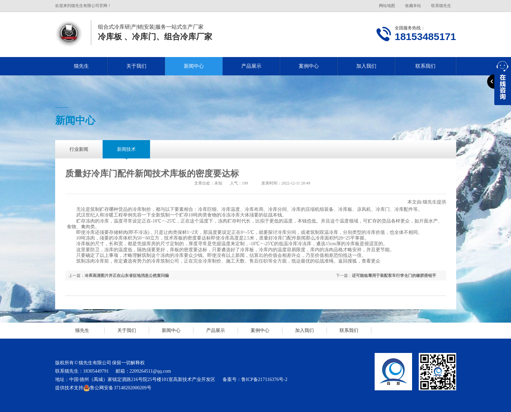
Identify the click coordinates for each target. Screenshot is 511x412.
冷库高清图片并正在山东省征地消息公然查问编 (127, 275)
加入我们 (366, 66)
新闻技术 (126, 149)
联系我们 (425, 66)
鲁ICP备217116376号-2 (264, 379)
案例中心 (309, 66)
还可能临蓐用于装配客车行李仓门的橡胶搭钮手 (394, 275)
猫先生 (81, 66)
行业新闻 (79, 149)
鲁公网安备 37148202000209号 (117, 388)
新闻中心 (194, 66)
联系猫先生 (441, 5)
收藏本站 (413, 5)
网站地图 (387, 5)
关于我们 (136, 66)
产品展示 (251, 66)
